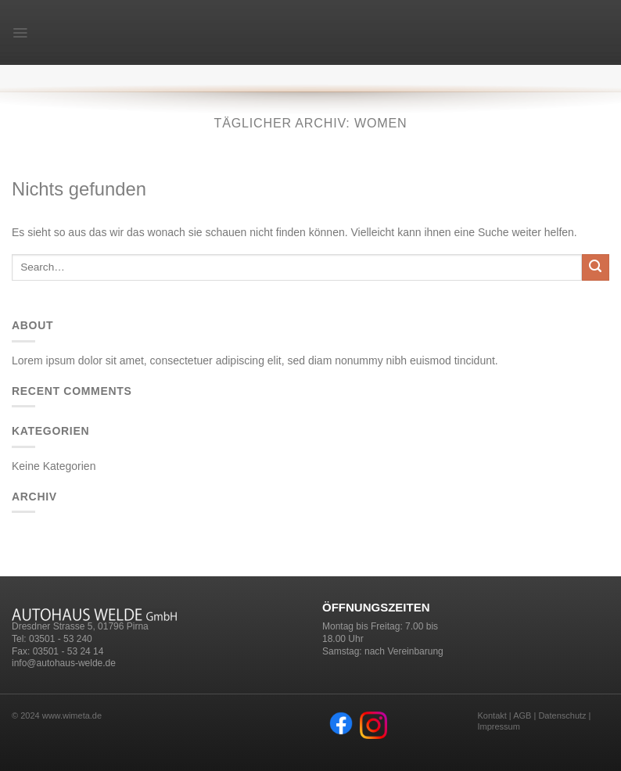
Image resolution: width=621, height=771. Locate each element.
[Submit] (595, 268)
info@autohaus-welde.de (64, 663)
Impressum (499, 726)
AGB (522, 715)
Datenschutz (562, 715)
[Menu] (20, 33)
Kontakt (492, 715)
